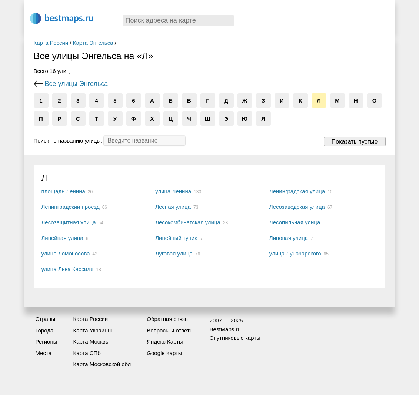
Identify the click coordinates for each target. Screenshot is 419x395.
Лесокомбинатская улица (187, 222)
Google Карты (164, 353)
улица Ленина (173, 191)
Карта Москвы (91, 341)
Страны (45, 319)
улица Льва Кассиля (67, 269)
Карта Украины (92, 330)
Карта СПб (87, 353)
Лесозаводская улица (297, 207)
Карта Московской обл (102, 364)
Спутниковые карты (235, 338)
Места (44, 353)
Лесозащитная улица (68, 222)
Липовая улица (288, 238)
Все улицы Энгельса (76, 83)
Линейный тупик (176, 238)
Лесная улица (173, 207)
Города (45, 330)
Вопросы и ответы (170, 330)
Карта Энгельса (93, 43)
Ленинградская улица (297, 191)
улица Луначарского (295, 253)
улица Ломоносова (65, 253)
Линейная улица (62, 238)
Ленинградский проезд (70, 207)
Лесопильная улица (294, 222)
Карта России (51, 43)
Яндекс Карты (165, 341)
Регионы (46, 341)
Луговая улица (174, 253)
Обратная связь (167, 319)
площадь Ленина (63, 191)
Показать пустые (355, 141)
